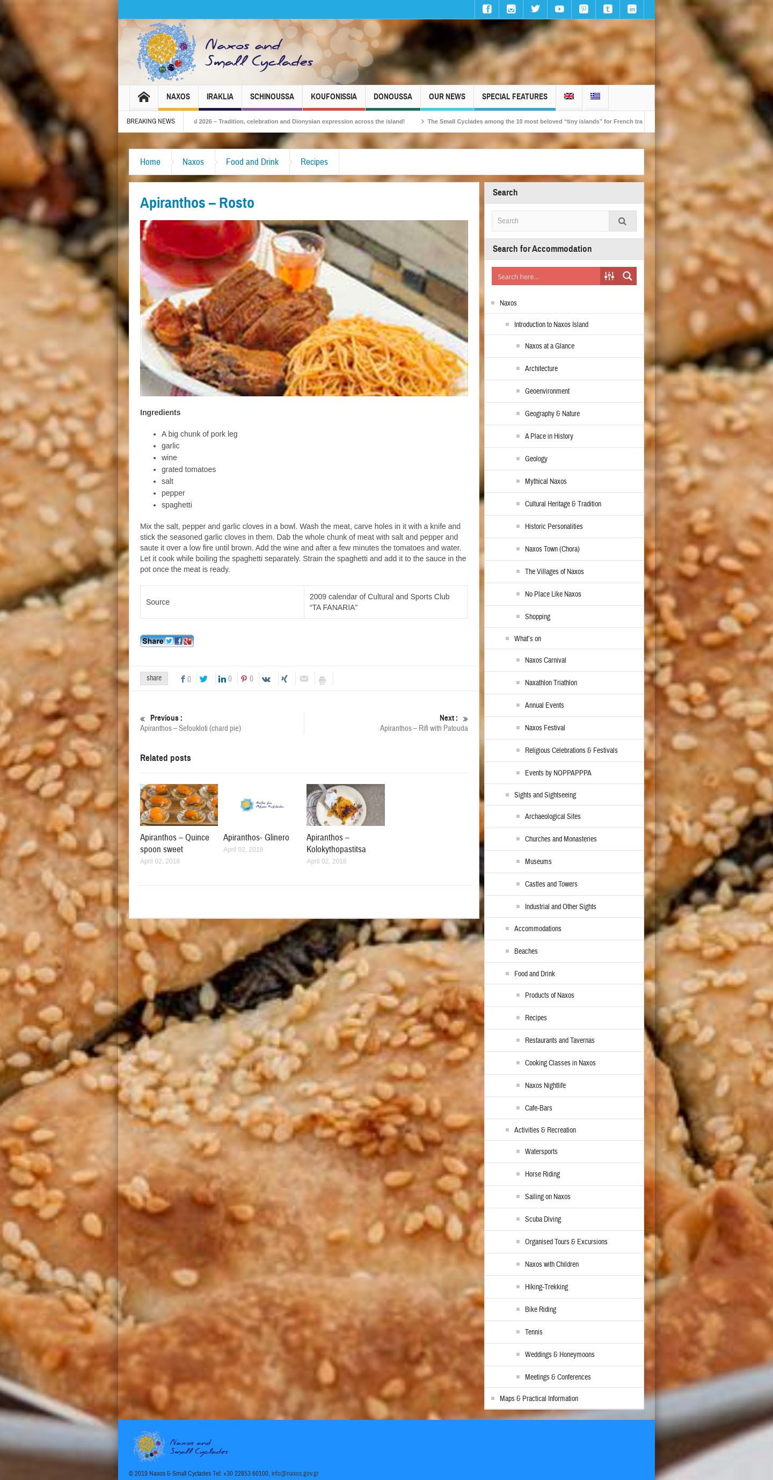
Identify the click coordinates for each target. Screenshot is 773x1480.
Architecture (541, 369)
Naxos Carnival (545, 660)
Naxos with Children (552, 1264)
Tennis (534, 1332)
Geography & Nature (552, 414)
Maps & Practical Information (539, 1399)
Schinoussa (272, 101)
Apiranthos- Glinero (256, 837)
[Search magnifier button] (627, 276)
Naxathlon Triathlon (551, 683)
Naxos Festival (545, 728)
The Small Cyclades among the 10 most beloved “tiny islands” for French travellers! (567, 121)
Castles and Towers (551, 884)
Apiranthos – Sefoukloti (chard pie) (222, 723)
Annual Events (544, 705)
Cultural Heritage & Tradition (563, 504)
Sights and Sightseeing (545, 795)
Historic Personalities (554, 527)
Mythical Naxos (546, 482)
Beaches (526, 951)
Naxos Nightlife (545, 1086)
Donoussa (393, 101)
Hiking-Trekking (546, 1287)
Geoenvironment (547, 391)
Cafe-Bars (538, 1108)
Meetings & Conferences (558, 1377)
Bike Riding (540, 1310)
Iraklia (220, 101)
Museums (538, 862)
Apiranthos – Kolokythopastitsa (336, 843)
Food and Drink (252, 162)
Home (150, 162)
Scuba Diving (543, 1219)
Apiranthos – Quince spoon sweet (174, 843)
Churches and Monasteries (561, 839)
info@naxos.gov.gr (295, 1473)
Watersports (541, 1152)
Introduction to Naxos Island (551, 325)
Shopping (537, 617)
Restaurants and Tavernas (560, 1041)
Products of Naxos (549, 995)
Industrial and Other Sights (560, 907)
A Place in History (549, 436)
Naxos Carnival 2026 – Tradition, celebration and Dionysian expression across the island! (301, 121)
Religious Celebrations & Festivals (571, 751)
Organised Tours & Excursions (566, 1242)
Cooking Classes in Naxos (560, 1063)
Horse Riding (542, 1174)
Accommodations (537, 929)
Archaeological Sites (553, 817)
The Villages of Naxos (554, 572)
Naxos (178, 101)
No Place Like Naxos (553, 594)
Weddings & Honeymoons (560, 1355)
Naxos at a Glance (549, 346)
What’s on (527, 639)
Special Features (515, 101)
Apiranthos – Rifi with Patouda (386, 723)
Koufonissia (334, 101)
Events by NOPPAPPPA (558, 773)
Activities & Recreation (545, 1130)
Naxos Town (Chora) (552, 549)
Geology (536, 459)
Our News (447, 101)
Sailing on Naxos (548, 1197)
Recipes (314, 162)
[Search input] (546, 276)
